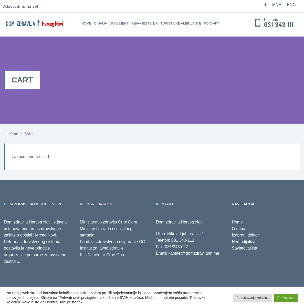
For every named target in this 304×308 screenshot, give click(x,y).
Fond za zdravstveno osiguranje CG (112, 242)
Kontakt (211, 23)
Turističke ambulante (180, 23)
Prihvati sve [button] (286, 298)
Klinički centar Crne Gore (102, 255)
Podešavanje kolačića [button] (252, 298)
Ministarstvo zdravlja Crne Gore (108, 222)
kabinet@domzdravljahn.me (193, 253)
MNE (276, 5)
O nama (100, 23)
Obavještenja (145, 23)
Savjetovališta (244, 248)
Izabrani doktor (245, 235)
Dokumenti (120, 23)
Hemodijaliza (243, 242)
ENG (291, 5)
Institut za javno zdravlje (102, 248)
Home (86, 23)
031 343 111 (278, 24)
